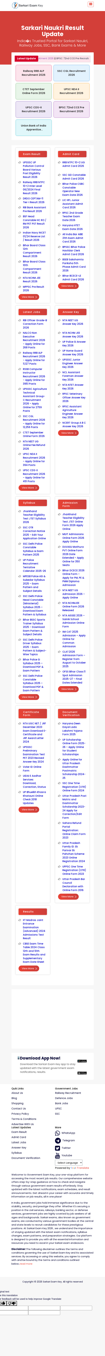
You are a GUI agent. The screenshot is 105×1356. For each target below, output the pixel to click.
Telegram (65, 1141)
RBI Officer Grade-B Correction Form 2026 (35, 324)
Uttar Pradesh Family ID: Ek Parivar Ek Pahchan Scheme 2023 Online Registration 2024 (73, 852)
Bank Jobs (61, 1103)
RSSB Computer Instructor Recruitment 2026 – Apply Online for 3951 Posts (34, 376)
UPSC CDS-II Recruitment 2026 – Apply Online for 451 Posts (34, 476)
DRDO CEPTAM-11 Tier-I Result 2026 (34, 200)
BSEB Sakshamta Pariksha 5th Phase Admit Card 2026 (74, 265)
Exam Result (19, 1132)
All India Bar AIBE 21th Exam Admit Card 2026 (72, 238)
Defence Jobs (64, 1098)
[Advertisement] (52, 1017)
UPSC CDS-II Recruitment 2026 (33, 109)
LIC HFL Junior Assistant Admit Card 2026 (72, 203)
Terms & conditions (23, 1119)
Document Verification (25, 1158)
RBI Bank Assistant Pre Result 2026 (34, 209)
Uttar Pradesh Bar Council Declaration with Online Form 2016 (73, 884)
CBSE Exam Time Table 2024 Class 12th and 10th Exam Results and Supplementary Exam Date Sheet (34, 953)
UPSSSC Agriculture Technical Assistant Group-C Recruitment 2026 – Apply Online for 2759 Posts (35, 400)
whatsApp (65, 1133)
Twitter (63, 1148)
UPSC (58, 1108)
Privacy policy (20, 1114)
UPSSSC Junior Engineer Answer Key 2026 (72, 363)
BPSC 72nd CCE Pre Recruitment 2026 (72, 58)
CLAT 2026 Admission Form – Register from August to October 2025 (74, 659)
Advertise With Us (22, 1124)
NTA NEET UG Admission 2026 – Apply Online (73, 594)
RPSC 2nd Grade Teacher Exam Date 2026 (72, 216)
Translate (80, 1168)
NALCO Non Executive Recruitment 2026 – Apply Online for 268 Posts (34, 340)
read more (26, 1263)
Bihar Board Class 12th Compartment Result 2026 (34, 251)
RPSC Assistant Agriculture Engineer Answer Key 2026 (72, 412)
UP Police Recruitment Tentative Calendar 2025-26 (34, 565)
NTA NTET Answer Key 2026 (73, 386)
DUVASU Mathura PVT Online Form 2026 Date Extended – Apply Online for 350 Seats (73, 556)
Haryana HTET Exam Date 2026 (72, 227)
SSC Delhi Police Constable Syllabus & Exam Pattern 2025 (33, 549)
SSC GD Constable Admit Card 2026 (74, 176)
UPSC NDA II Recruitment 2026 (71, 91)
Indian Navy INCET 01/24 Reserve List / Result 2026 (34, 236)
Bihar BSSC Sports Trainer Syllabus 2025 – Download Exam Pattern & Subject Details (34, 627)
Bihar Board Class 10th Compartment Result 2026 (34, 267)
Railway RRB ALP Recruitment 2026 (33, 73)
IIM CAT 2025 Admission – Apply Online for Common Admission (74, 639)
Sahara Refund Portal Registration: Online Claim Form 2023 (74, 830)
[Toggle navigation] (91, 4)
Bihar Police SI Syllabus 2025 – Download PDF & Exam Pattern (33, 665)
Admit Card (18, 1137)
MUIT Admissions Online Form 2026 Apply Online (73, 537)
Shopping (17, 1103)
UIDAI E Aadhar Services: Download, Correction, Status (34, 781)
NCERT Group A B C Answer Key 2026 (74, 424)
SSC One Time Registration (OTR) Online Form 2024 (74, 786)
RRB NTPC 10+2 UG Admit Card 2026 (73, 164)
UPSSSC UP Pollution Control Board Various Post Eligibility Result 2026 (33, 170)
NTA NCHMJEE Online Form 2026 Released (73, 606)
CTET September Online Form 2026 (33, 91)
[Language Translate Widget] (69, 1163)
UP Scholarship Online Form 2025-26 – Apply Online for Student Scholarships (74, 747)
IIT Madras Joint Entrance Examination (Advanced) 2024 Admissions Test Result (34, 929)
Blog (14, 1098)
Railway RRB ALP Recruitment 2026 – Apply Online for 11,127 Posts (34, 358)
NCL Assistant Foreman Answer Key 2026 (73, 376)
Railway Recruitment (68, 1093)
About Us (17, 1093)
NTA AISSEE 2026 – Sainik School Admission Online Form (73, 621)
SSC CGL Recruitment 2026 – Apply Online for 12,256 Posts (34, 422)
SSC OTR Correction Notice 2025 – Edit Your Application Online (34, 533)
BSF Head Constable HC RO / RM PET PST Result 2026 (34, 222)
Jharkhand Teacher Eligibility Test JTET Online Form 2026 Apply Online (73, 522)
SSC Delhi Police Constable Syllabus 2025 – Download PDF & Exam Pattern (33, 683)
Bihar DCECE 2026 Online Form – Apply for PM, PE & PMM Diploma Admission (73, 578)
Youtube (63, 1156)
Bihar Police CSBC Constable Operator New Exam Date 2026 (73, 189)
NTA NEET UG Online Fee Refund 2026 (34, 445)
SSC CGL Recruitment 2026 (71, 73)
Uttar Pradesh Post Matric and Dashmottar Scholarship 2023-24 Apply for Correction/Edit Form (74, 806)
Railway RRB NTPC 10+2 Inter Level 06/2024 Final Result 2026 (34, 188)
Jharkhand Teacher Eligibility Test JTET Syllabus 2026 (34, 517)
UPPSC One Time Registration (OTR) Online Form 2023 (74, 870)
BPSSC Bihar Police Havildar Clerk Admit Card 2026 (73, 250)
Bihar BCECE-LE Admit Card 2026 (73, 277)
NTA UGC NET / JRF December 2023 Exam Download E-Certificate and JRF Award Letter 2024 (34, 733)
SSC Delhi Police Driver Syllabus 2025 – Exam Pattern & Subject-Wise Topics (34, 647)
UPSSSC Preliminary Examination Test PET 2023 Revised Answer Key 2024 (34, 754)
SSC (57, 1114)
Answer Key (18, 1147)
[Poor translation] (12, 1303)
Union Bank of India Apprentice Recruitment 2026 (33, 129)
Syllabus (16, 1153)
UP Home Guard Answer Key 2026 (72, 352)
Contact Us (18, 1108)
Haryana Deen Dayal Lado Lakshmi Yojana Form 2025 (72, 729)
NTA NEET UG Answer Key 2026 (72, 322)
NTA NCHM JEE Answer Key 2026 (72, 334)
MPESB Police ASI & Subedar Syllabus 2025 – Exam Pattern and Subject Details (34, 584)
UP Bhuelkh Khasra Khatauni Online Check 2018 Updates (34, 797)
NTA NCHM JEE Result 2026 (31, 279)
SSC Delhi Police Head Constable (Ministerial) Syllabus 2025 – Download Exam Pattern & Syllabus (34, 605)
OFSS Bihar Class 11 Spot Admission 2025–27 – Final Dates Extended (73, 677)
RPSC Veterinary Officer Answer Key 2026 (74, 397)
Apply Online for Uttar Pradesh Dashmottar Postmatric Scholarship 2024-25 (74, 769)
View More (29, 297)
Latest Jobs (18, 1142)
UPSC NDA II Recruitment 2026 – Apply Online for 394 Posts (34, 459)
